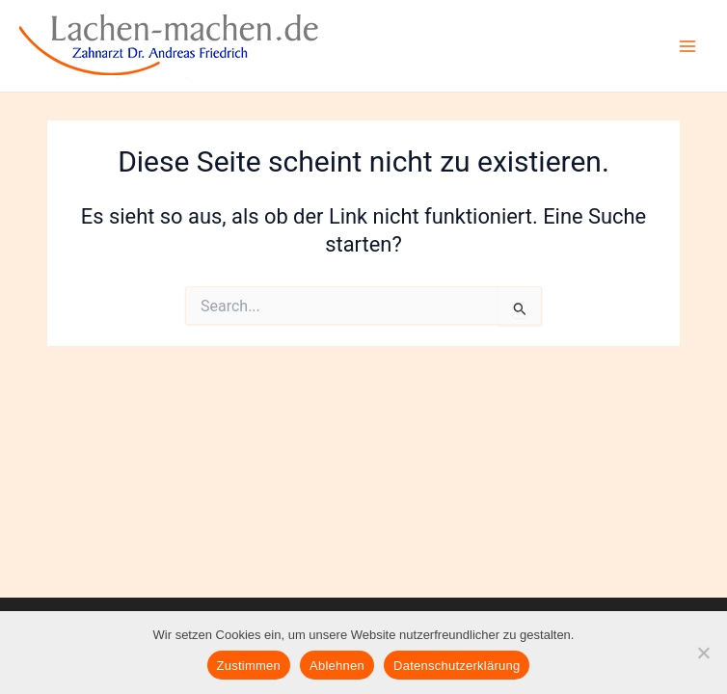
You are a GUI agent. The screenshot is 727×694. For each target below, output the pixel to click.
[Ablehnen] (703, 652)
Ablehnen (337, 665)
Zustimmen (249, 665)
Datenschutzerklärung (456, 665)
